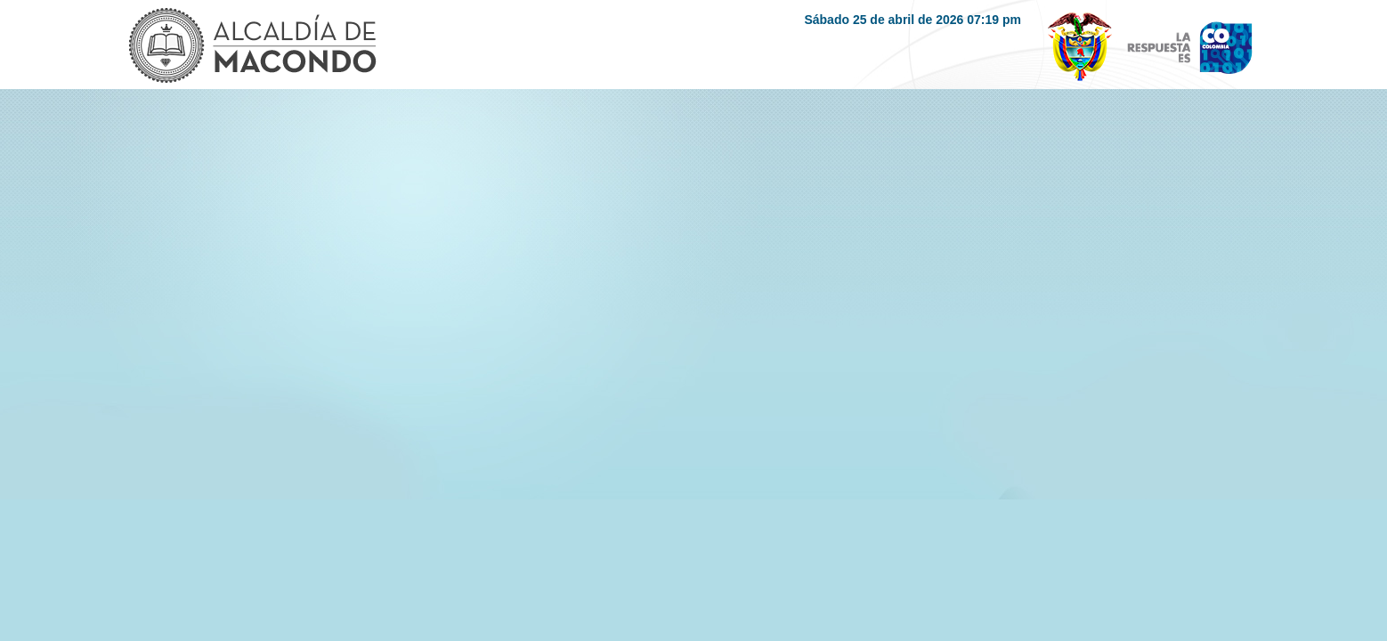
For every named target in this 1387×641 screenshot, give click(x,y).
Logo (251, 47)
